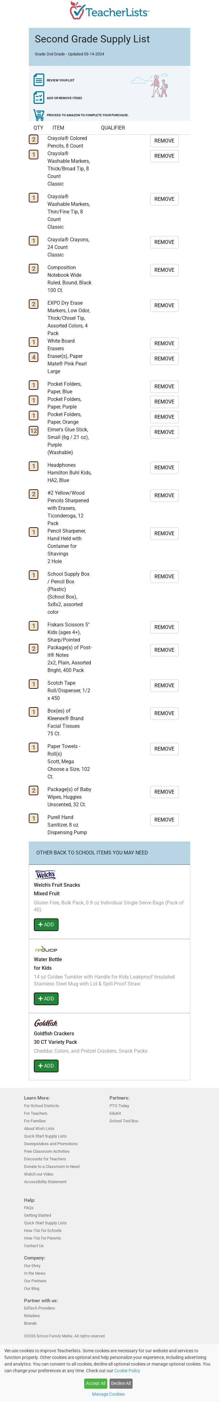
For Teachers (35, 1113)
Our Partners (35, 1280)
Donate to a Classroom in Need (51, 1166)
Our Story (32, 1265)
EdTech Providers (39, 1308)
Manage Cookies (108, 1394)
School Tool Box (124, 1121)
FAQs (29, 1207)
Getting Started (37, 1215)
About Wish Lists (39, 1128)
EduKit (115, 1113)
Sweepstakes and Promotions (51, 1143)
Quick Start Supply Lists (45, 1136)
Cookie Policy (127, 1370)
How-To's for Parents (42, 1238)
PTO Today (119, 1105)
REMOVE (164, 141)
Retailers (32, 1315)
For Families (35, 1121)
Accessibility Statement (45, 1181)
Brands (30, 1323)
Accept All (95, 1383)
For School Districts (41, 1105)
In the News (35, 1273)
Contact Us (34, 1245)
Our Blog (31, 1288)
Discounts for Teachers (45, 1159)
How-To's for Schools (43, 1230)
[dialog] (109, 1373)
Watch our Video (38, 1174)
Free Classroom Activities (47, 1151)
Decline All (121, 1383)
